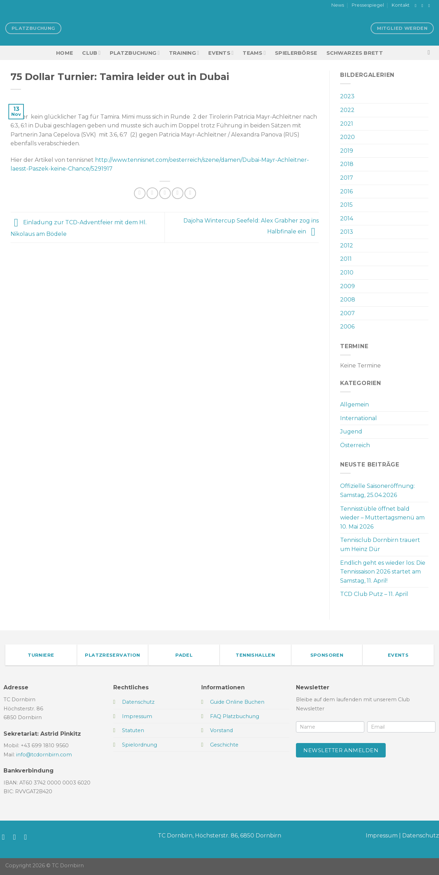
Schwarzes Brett (354, 53)
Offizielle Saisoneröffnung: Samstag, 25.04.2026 (377, 490)
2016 (346, 191)
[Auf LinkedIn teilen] (190, 193)
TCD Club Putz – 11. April (374, 594)
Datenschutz (420, 835)
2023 (347, 96)
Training (184, 52)
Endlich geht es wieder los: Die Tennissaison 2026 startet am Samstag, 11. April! (382, 571)
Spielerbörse (296, 53)
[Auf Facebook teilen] (140, 193)
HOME (64, 53)
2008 (347, 299)
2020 (347, 137)
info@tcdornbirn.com (44, 754)
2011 (346, 259)
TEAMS (254, 52)
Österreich (355, 445)
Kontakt (401, 5)
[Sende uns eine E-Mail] (430, 5)
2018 (346, 164)
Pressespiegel (368, 5)
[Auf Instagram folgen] (423, 5)
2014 (346, 218)
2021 (346, 123)
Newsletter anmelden (340, 750)
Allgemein (354, 404)
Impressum (382, 835)
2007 (347, 313)
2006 (347, 326)
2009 (347, 286)
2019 (346, 150)
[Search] (431, 53)
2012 (346, 245)
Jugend (351, 431)
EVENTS (221, 52)
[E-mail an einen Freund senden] (165, 193)
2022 (347, 110)
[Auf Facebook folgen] (417, 5)
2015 (346, 204)
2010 (346, 272)
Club (91, 52)
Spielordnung (139, 745)
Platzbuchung (135, 52)
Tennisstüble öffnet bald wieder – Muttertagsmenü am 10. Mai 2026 (382, 517)
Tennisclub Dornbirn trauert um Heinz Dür (380, 544)
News (337, 5)
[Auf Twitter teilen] (152, 193)
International (358, 418)
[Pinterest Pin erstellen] (177, 193)
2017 (346, 177)
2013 (346, 231)
